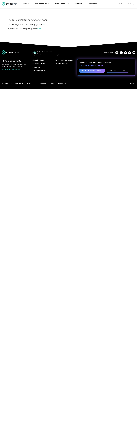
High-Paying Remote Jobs (64, 60)
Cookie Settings (61, 83)
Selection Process (61, 64)
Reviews (78, 4)
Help (121, 4)
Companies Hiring (39, 64)
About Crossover (38, 60)
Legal (52, 83)
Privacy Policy (43, 83)
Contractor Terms (31, 83)
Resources (92, 4)
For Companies (62, 4)
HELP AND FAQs (11, 69)
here (44, 24)
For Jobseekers (42, 4)
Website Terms (19, 83)
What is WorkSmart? (39, 71)
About (26, 4)
